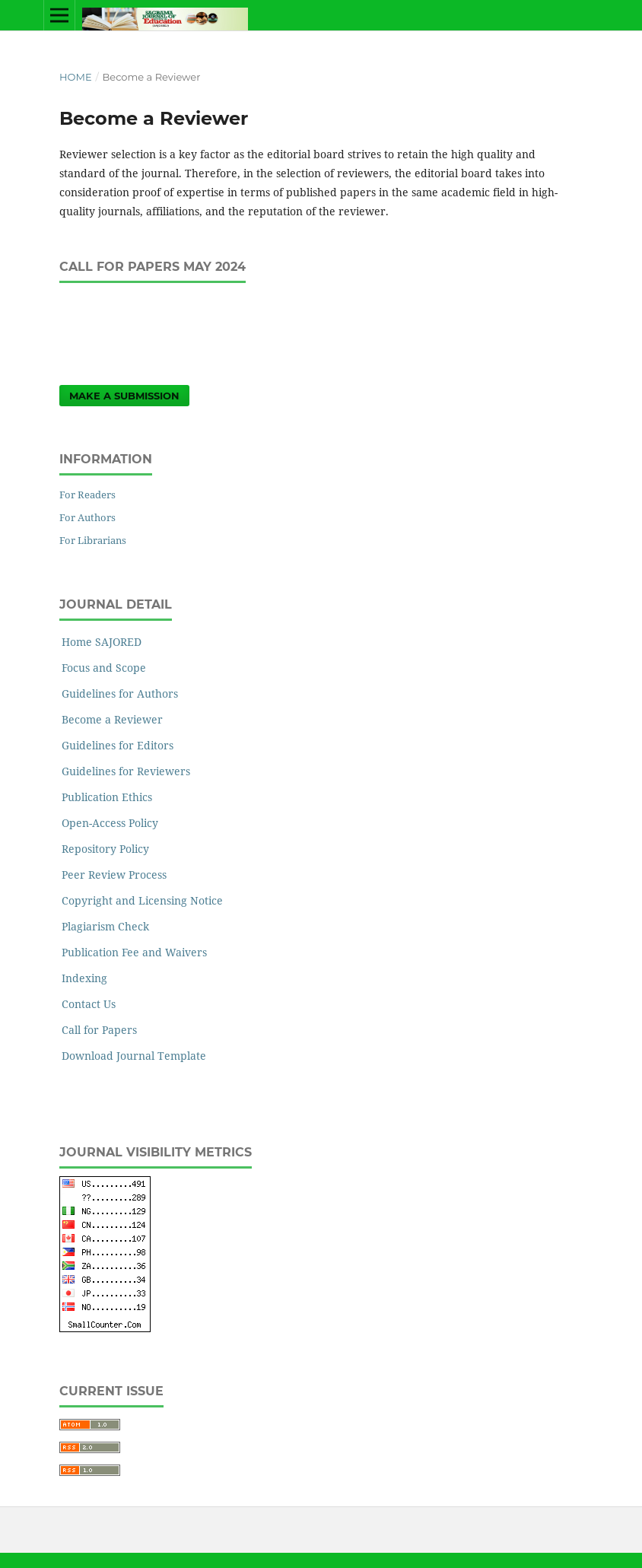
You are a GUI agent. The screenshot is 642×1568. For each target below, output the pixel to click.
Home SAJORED (101, 642)
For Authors (87, 517)
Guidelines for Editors (117, 745)
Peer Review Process (114, 874)
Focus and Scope (104, 667)
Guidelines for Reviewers (126, 771)
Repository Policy (105, 848)
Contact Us (89, 1004)
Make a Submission (124, 396)
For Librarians (92, 540)
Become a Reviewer (112, 719)
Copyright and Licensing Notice (142, 900)
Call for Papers (99, 1030)
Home (75, 77)
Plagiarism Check (105, 926)
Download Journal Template (134, 1055)
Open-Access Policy (110, 823)
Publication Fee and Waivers (134, 952)
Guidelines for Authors (120, 693)
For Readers (87, 494)
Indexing (84, 978)
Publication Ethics (107, 797)
